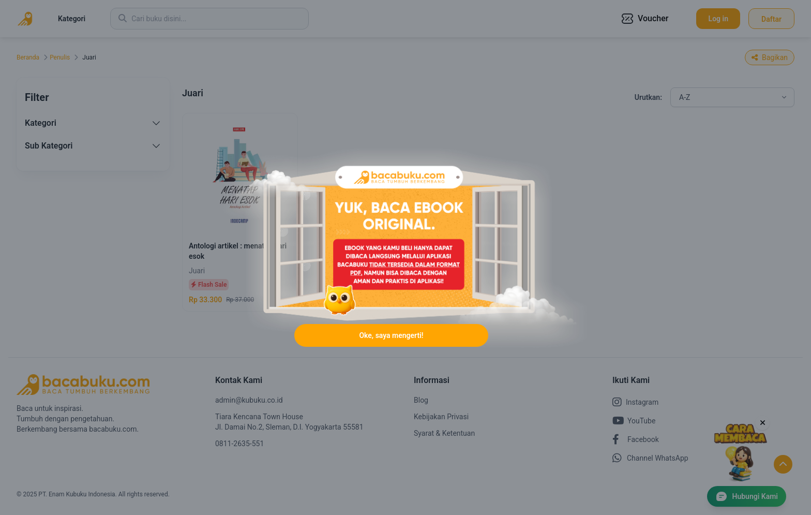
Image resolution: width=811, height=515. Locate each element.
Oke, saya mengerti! (391, 335)
